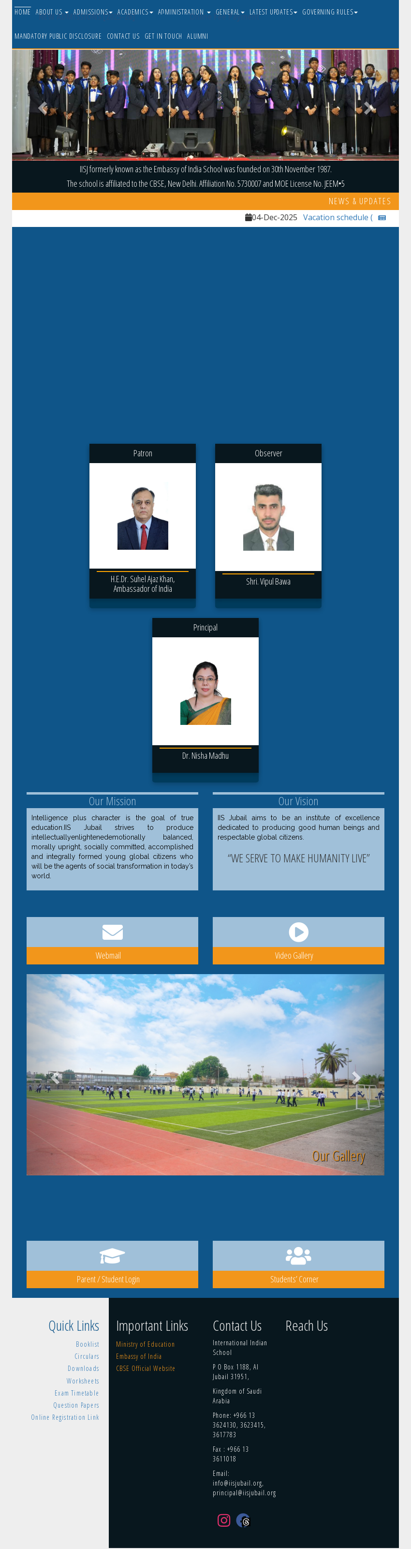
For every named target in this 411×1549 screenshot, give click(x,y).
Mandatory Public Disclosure (58, 36)
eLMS (162, 16)
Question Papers (76, 1405)
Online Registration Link (65, 1417)
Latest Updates (273, 11)
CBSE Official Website (146, 1368)
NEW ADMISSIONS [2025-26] (87, 16)
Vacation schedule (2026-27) (359, 217)
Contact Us (123, 36)
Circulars (86, 1356)
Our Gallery (338, 1155)
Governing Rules (330, 11)
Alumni (197, 36)
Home (23, 11)
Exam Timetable (77, 1393)
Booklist (87, 1344)
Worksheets (83, 1380)
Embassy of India (139, 1356)
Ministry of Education (145, 1344)
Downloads (83, 1368)
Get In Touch (164, 36)
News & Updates (360, 201)
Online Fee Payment (225, 16)
